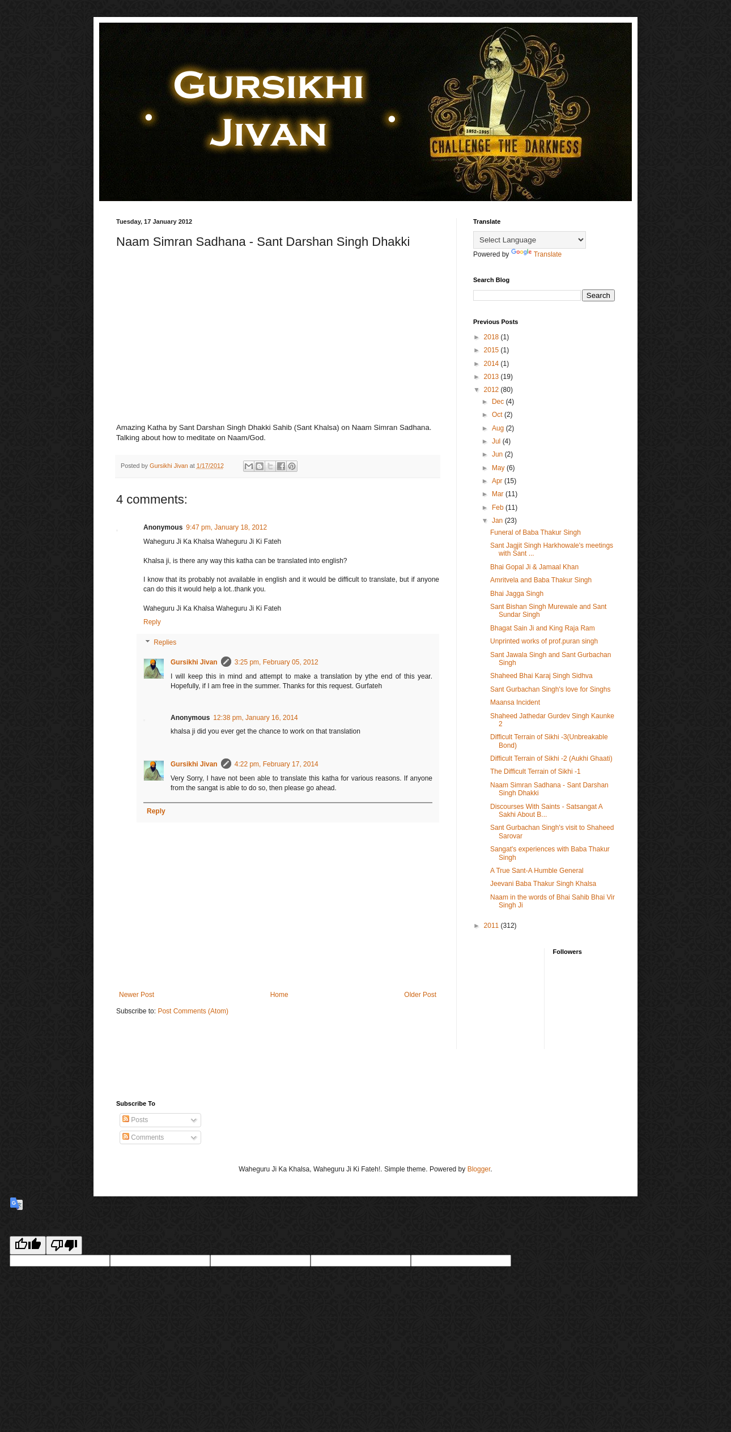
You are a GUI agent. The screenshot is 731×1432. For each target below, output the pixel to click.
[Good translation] (28, 1245)
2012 (492, 390)
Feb (498, 508)
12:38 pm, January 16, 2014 (255, 718)
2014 (492, 364)
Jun (498, 454)
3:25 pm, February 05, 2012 (276, 662)
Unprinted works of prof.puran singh (544, 641)
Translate (536, 254)
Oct (498, 415)
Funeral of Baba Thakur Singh (535, 532)
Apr (498, 481)
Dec (499, 402)
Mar (498, 494)
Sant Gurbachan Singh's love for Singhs (550, 689)
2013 (492, 377)
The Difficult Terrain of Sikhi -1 (535, 771)
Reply (152, 622)
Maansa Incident (515, 702)
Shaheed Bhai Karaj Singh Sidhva (541, 676)
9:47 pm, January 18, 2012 (226, 527)
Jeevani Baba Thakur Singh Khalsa (543, 884)
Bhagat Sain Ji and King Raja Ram (542, 628)
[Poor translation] (64, 1245)
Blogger (479, 1169)
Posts (135, 1120)
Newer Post (136, 995)
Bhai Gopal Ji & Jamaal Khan (534, 567)
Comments (143, 1137)
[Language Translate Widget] (529, 240)
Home (279, 995)
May (499, 468)
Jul (497, 441)
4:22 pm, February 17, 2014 (276, 764)
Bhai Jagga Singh (516, 594)
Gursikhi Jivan (194, 662)
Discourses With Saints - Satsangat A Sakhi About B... (546, 811)
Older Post (420, 995)
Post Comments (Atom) (193, 1011)
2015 (492, 350)
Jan (498, 521)
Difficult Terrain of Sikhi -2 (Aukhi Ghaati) (551, 758)
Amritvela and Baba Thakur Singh (541, 580)
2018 (492, 337)
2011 (492, 926)
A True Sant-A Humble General (537, 871)
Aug (499, 428)
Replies (165, 642)
